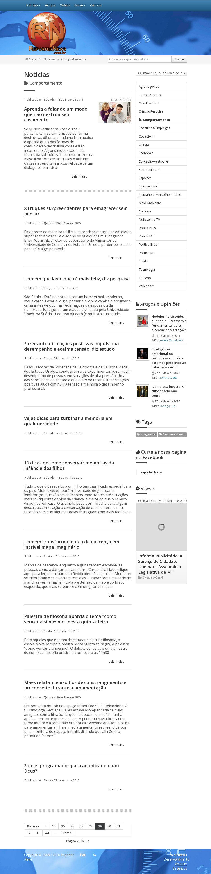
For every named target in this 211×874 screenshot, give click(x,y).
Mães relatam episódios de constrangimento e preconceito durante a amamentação (75, 685)
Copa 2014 (146, 136)
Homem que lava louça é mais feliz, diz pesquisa (77, 279)
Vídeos (65, 5)
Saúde (143, 261)
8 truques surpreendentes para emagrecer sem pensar (76, 211)
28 (91, 826)
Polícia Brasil (148, 228)
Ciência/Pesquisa (151, 111)
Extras (80, 5)
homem (91, 296)
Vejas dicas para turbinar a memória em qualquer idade (68, 421)
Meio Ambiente (150, 203)
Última (66, 833)
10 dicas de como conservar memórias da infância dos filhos (69, 465)
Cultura (144, 145)
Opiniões (158, 304)
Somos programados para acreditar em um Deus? (71, 768)
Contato (95, 5)
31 (118, 826)
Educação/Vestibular (153, 161)
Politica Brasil (148, 244)
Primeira (33, 826)
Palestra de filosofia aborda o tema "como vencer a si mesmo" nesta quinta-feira (70, 619)
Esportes (145, 178)
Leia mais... (79, 176)
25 (63, 826)
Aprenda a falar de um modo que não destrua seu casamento (55, 114)
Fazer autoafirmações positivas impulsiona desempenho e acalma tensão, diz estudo (71, 346)
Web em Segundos (180, 866)
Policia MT (146, 236)
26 (72, 826)
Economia (146, 153)
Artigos (50, 5)
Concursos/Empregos (154, 128)
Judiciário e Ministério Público (160, 194)
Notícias (33, 5)
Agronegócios (149, 86)
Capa (30, 59)
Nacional (145, 211)
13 (54, 826)
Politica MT (147, 253)
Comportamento (73, 59)
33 (38, 833)
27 (81, 826)
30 (109, 826)
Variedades (147, 286)
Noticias (49, 59)
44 (47, 833)
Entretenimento (150, 169)
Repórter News (151, 472)
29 (100, 826)
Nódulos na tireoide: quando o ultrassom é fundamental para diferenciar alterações (169, 323)
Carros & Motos (150, 95)
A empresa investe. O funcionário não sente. (168, 391)
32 (28, 833)
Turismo (145, 278)
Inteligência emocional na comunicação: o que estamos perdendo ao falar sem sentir (169, 358)
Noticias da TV (149, 219)
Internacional (148, 186)
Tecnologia (147, 269)
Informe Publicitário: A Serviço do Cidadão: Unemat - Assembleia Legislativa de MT (160, 564)
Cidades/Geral (149, 103)
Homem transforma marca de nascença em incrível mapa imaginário (71, 544)
